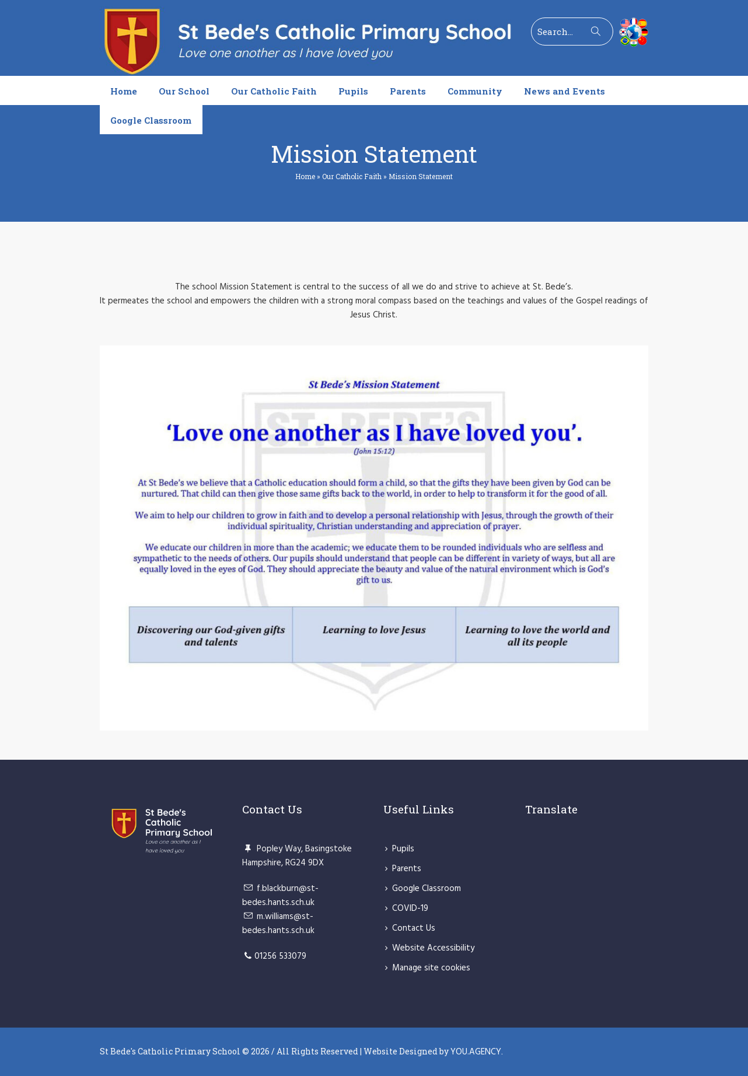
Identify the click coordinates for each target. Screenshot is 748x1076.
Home (305, 176)
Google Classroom (426, 889)
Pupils (403, 849)
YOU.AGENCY (475, 1052)
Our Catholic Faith (352, 176)
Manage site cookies (431, 968)
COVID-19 (410, 909)
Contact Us (413, 928)
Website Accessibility (433, 948)
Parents (406, 869)
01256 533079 (280, 956)
